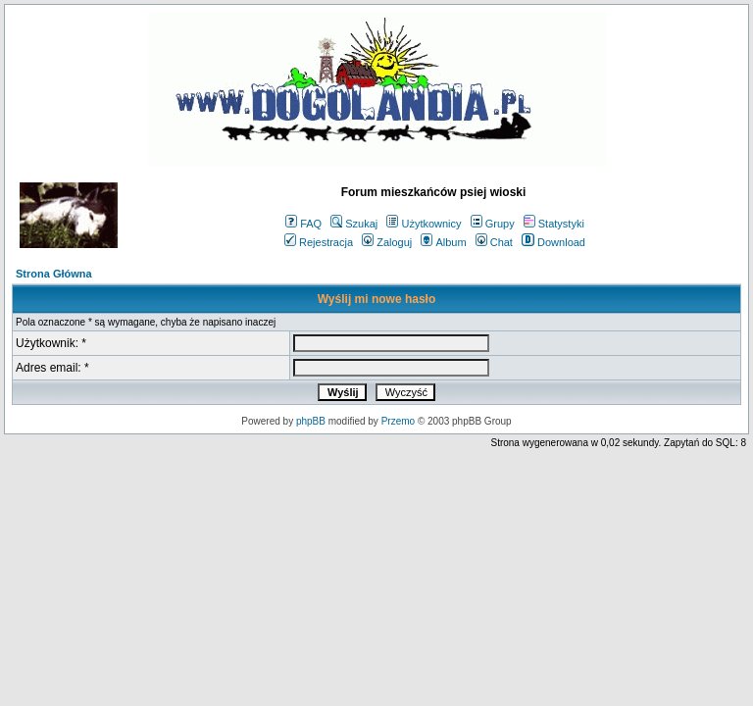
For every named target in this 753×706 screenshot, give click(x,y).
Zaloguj (387, 242)
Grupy (493, 223)
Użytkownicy (423, 223)
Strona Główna (54, 273)
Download (553, 242)
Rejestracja (318, 242)
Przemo (398, 421)
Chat (494, 242)
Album (443, 242)
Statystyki (554, 223)
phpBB (311, 421)
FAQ (303, 223)
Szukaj (353, 223)
